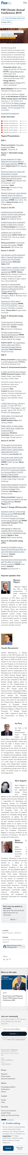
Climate (5, 978)
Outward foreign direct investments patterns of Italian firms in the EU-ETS (13, 225)
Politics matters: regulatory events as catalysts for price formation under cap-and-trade (13, 270)
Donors (3, 1092)
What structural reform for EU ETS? (13, 468)
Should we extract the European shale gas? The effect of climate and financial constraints (14, 562)
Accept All (8, 1148)
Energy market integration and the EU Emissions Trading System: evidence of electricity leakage (14, 487)
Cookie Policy (6, 1113)
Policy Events (5, 1076)
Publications (5, 1089)
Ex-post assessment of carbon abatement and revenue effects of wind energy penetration (12, 162)
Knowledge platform (8, 1087)
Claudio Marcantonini (16, 72)
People (3, 1100)
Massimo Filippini (16, 83)
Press (3, 1102)
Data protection (21, 1039)
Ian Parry (22, 76)
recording (17, 108)
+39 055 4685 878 (6, 1064)
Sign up (14, 919)
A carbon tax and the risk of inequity (13, 372)
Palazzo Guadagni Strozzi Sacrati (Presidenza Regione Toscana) (13, 106)
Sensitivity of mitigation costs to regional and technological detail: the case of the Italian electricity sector (13, 550)
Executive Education (8, 1079)
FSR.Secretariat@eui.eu (7, 1060)
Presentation (15, 412)
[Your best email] (14, 1029)
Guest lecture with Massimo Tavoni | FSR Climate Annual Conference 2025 (13, 998)
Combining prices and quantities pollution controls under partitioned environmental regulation (13, 215)
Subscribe (14, 1033)
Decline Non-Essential (19, 1148)
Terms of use (11, 1039)
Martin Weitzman (7, 88)
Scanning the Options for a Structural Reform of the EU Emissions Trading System (13, 472)
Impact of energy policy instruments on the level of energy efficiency (14, 500)
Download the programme (10, 113)
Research (4, 1074)
